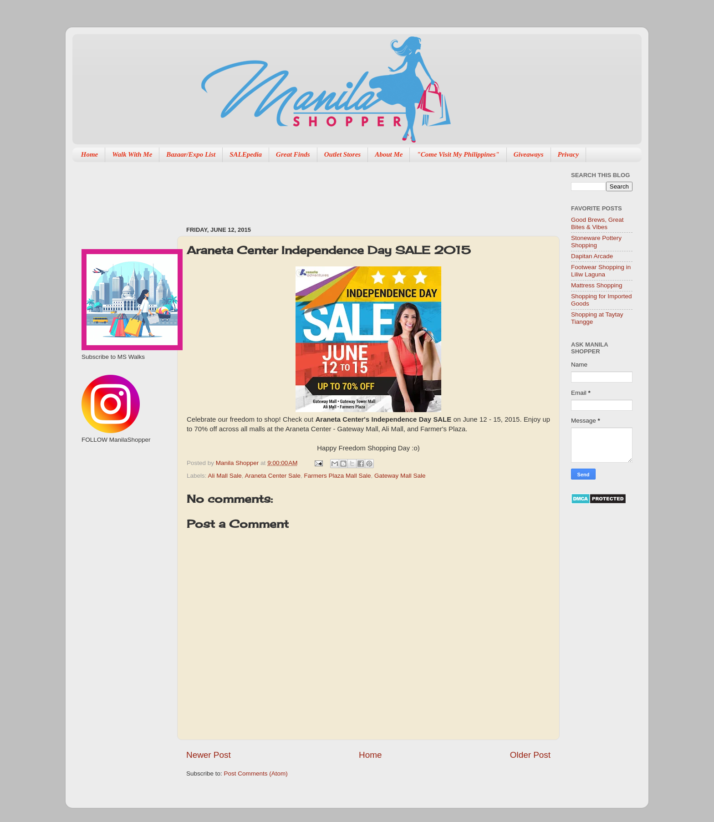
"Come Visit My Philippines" (458, 154)
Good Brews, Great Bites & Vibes (597, 223)
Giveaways (529, 154)
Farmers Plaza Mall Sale (337, 475)
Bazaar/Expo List (190, 154)
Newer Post (208, 755)
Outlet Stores (342, 154)
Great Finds (293, 154)
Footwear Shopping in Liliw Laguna (601, 271)
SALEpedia (246, 154)
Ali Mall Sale (225, 475)
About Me (389, 154)
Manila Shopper (238, 463)
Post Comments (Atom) (256, 773)
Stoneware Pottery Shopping (596, 242)
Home (89, 154)
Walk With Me (132, 154)
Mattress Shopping (596, 285)
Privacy (568, 154)
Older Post (530, 755)
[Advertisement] (352, 189)
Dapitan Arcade (592, 256)
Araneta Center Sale (273, 475)
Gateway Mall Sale (400, 475)
